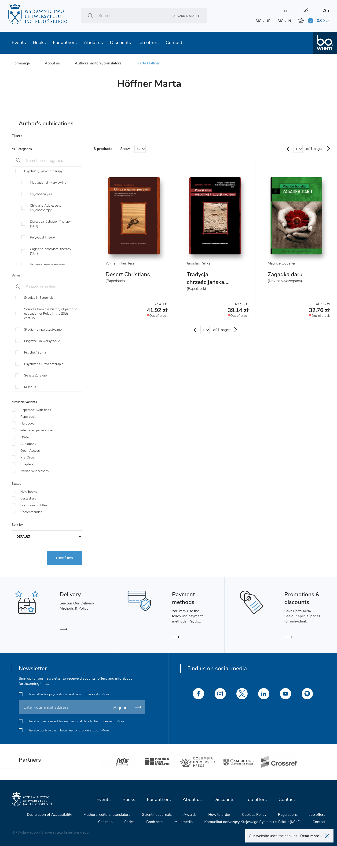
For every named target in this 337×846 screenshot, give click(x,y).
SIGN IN (284, 20)
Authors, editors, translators (98, 63)
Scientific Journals (157, 814)
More (105, 694)
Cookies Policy (254, 814)
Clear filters (64, 558)
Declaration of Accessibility (49, 814)
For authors (65, 42)
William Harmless (120, 263)
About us (93, 42)
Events (19, 42)
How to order (219, 814)
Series (129, 821)
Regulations (288, 814)
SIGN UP (263, 20)
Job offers (148, 42)
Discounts (120, 42)
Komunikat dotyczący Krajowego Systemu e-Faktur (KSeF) (252, 821)
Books (39, 42)
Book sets (154, 821)
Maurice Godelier (281, 263)
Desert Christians (128, 274)
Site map (105, 821)
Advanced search (186, 16)
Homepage (21, 63)
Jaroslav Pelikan (199, 263)
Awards (190, 814)
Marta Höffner (148, 63)
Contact (174, 42)
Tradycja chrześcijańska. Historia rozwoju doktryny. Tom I (208, 286)
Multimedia (183, 821)
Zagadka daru (285, 274)
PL (286, 11)
